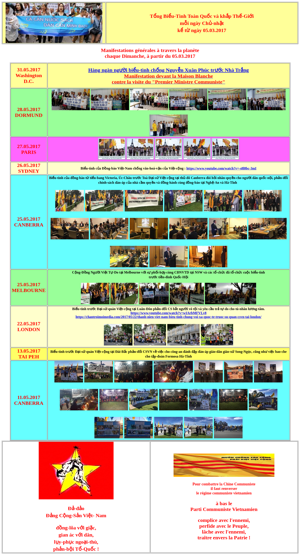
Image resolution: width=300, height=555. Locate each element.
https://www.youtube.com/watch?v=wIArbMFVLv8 (168, 313)
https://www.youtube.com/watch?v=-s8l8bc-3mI (221, 168)
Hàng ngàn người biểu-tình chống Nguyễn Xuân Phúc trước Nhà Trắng (168, 70)
